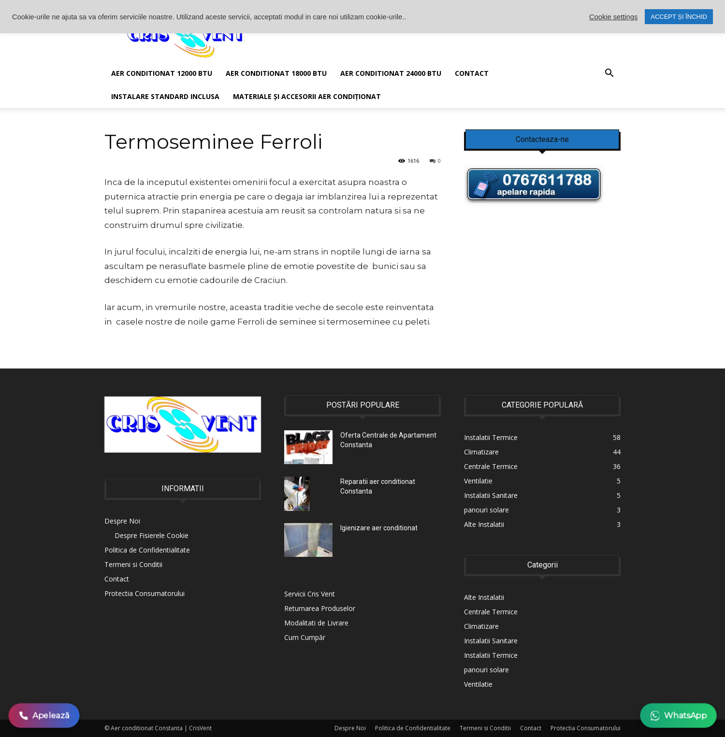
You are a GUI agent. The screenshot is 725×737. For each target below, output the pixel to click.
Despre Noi (122, 520)
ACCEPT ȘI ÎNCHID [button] (679, 16)
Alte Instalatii (484, 597)
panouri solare (486, 669)
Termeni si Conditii (133, 564)
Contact (472, 73)
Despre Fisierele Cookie (151, 535)
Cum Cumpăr (304, 637)
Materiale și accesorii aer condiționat (307, 96)
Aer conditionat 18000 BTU (276, 73)
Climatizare (481, 626)
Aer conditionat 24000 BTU (390, 73)
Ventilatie (478, 684)
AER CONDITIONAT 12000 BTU (161, 73)
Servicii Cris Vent (309, 593)
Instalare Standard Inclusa (165, 96)
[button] (609, 74)
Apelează (44, 715)
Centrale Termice (491, 611)
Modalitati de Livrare (316, 622)
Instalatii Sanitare (491, 640)
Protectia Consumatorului (144, 593)
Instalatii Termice (491, 655)
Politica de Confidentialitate (147, 549)
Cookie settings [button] (613, 17)
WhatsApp (678, 715)
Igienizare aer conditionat (379, 528)
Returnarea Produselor (319, 608)
